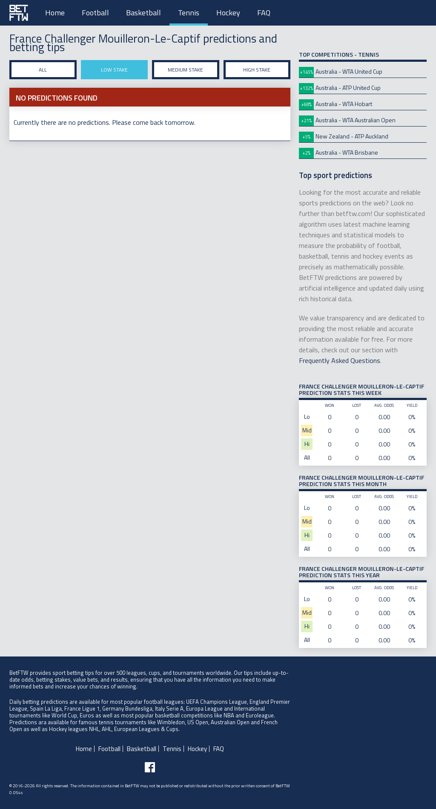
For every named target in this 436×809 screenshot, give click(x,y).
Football (95, 12)
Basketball (143, 12)
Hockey (228, 12)
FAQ (263, 12)
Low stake (114, 70)
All (43, 70)
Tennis (188, 12)
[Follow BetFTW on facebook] (150, 767)
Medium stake (185, 70)
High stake (256, 70)
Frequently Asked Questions (339, 360)
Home (55, 12)
